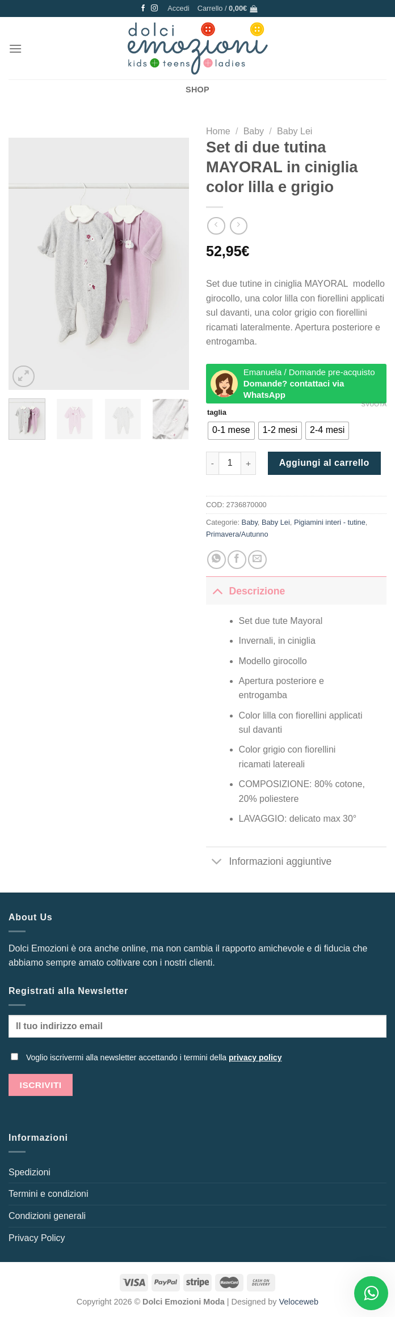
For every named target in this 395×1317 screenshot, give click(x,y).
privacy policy (255, 1057)
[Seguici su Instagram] (154, 8)
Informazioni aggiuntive (268, 862)
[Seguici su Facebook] (143, 8)
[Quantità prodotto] (229, 463)
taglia (216, 413)
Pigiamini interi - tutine (329, 522)
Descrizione (245, 591)
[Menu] (15, 48)
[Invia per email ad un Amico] (257, 559)
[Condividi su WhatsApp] (216, 559)
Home (218, 131)
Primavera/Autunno (237, 534)
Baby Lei (294, 131)
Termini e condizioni (49, 1194)
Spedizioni (30, 1172)
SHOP (197, 89)
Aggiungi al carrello (324, 463)
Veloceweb (299, 1301)
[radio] (231, 430)
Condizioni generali (47, 1216)
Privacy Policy (37, 1238)
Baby (253, 131)
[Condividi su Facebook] (237, 559)
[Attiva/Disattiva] (217, 591)
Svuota (374, 404)
